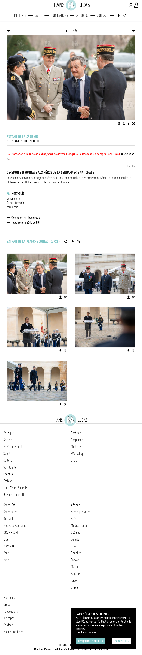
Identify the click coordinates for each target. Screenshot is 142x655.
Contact (102, 15)
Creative (8, 474)
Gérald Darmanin (15, 203)
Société (7, 440)
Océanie (75, 532)
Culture (7, 460)
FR (128, 166)
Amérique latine (80, 512)
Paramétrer (122, 641)
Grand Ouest (10, 512)
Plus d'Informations (86, 632)
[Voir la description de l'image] (128, 123)
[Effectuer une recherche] (130, 5)
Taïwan (75, 560)
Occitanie (8, 519)
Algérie (75, 573)
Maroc (74, 567)
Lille (5, 539)
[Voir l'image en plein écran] (133, 123)
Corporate (77, 440)
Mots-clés (18, 193)
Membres (20, 15)
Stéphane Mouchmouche (23, 141)
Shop (74, 460)
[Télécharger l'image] (119, 123)
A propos (82, 15)
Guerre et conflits (14, 495)
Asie (73, 519)
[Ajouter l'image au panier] (124, 123)
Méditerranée (79, 525)
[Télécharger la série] (73, 241)
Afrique (75, 505)
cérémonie (12, 207)
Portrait (76, 433)
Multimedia (77, 447)
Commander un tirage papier (26, 217)
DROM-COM (10, 532)
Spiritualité (10, 467)
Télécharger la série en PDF (25, 222)
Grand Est (9, 505)
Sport (6, 453)
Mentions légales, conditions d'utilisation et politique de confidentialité (71, 649)
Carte (39, 15)
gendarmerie (14, 198)
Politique (8, 433)
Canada (75, 539)
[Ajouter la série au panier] (79, 241)
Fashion (7, 481)
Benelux (76, 553)
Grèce (74, 587)
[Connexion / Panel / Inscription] (136, 5)
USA (73, 546)
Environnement (12, 447)
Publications (59, 15)
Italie (74, 580)
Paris (6, 553)
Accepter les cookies (90, 641)
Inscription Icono (13, 632)
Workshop (77, 453)
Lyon (6, 560)
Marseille (8, 546)
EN (133, 166)
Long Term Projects (15, 488)
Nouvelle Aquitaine (14, 525)
